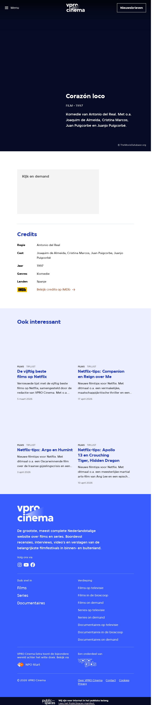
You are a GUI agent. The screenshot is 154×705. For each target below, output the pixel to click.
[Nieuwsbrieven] (131, 7)
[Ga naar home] (75, 8)
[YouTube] (26, 564)
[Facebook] (32, 564)
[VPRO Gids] (87, 663)
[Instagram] (19, 564)
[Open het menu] (11, 7)
